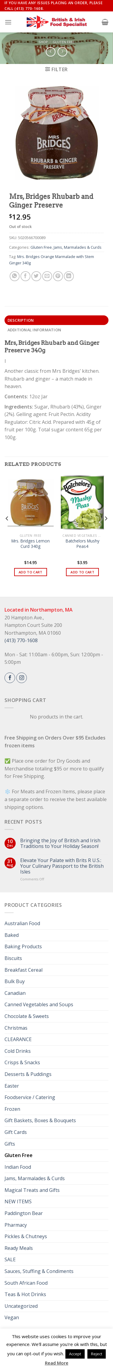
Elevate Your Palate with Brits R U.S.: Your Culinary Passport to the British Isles (62, 866)
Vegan (12, 1317)
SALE (10, 1259)
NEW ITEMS (18, 1201)
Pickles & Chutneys (26, 1236)
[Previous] (7, 531)
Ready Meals (19, 1248)
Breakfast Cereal (23, 970)
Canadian (15, 993)
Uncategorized (21, 1306)
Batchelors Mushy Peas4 (82, 543)
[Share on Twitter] (36, 276)
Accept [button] (75, 1353)
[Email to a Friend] (47, 276)
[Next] (106, 531)
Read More (56, 1363)
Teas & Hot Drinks (25, 1294)
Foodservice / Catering (30, 1097)
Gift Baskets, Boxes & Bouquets (40, 1120)
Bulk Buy (15, 981)
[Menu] (8, 22)
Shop (43, 42)
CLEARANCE (18, 1039)
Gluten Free (63, 42)
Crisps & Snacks (22, 1062)
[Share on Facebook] (25, 276)
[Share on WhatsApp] (15, 276)
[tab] (56, 320)
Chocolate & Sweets (27, 1016)
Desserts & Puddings (28, 1074)
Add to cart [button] (30, 572)
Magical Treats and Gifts (32, 1190)
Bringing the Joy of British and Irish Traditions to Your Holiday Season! (60, 843)
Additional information (34, 330)
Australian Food (22, 923)
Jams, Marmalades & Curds (78, 247)
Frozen (12, 1109)
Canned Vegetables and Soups (39, 1004)
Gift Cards (16, 1132)
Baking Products (23, 946)
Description (21, 320)
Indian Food (18, 1167)
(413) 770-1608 (21, 640)
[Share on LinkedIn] (69, 276)
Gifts (10, 1144)
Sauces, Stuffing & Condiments (39, 1271)
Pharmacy (16, 1225)
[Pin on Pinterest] (58, 276)
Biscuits (13, 958)
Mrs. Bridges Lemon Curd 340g (30, 543)
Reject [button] (96, 1353)
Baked (12, 935)
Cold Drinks (18, 1051)
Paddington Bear (24, 1213)
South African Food (26, 1283)
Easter (12, 1086)
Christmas (16, 1028)
